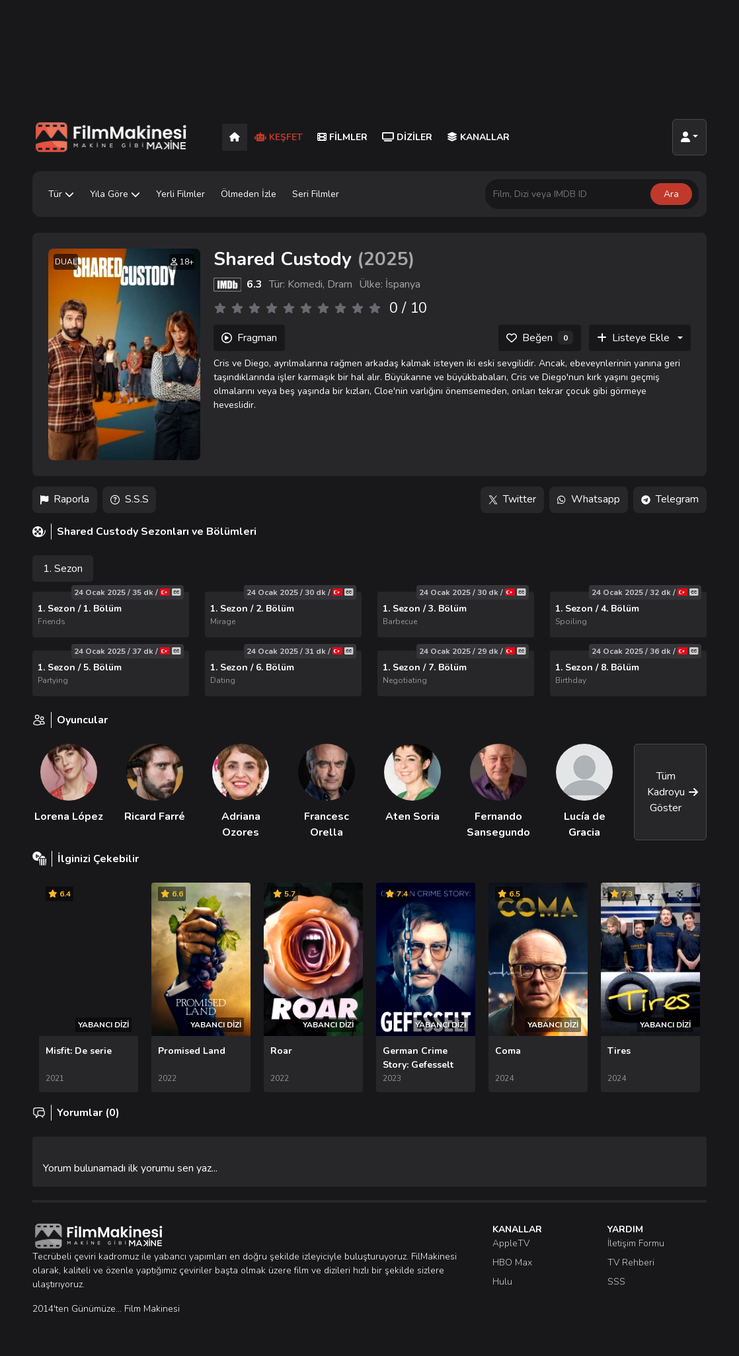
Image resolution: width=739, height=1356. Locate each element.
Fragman (249, 338)
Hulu (502, 1281)
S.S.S (129, 500)
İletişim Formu (635, 1243)
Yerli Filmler (180, 194)
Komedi (305, 284)
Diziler (407, 137)
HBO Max (512, 1262)
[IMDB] (227, 284)
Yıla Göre (115, 194)
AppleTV (510, 1243)
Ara (671, 194)
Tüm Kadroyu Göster (673, 792)
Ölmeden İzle (248, 194)
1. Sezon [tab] (63, 568)
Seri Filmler (315, 194)
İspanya (402, 284)
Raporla (64, 500)
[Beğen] (539, 338)
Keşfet (278, 137)
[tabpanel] (369, 644)
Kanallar (478, 137)
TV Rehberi (630, 1262)
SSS (616, 1281)
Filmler (342, 137)
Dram (339, 284)
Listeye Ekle (633, 338)
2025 (386, 259)
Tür (61, 194)
